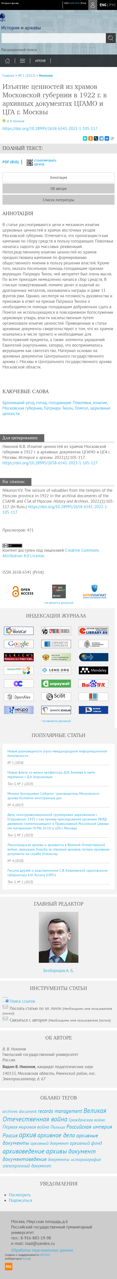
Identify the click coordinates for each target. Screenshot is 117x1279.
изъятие (100, 402)
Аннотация (58, 177)
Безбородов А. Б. (58, 970)
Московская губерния (22, 408)
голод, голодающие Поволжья (63, 402)
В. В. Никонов (15, 121)
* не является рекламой (58, 603)
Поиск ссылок (22, 1001)
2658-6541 (74, 3)
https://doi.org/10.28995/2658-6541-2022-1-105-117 (49, 463)
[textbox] (58, 38)
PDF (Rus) (10, 162)
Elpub (26, 1258)
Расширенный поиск (19, 49)
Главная (8, 75)
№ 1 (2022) (26, 75)
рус (112, 4)
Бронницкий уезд (18, 402)
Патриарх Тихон (58, 408)
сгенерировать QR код (38, 162)
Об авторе (58, 188)
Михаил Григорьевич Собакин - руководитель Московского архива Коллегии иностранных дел (53, 795)
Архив (40, 61)
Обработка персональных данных (42, 1250)
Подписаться (20, 1200)
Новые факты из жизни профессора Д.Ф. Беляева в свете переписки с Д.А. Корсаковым (51, 774)
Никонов (46, 75)
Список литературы (58, 199)
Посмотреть (20, 1195)
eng (103, 4)
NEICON (45, 1255)
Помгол (81, 408)
